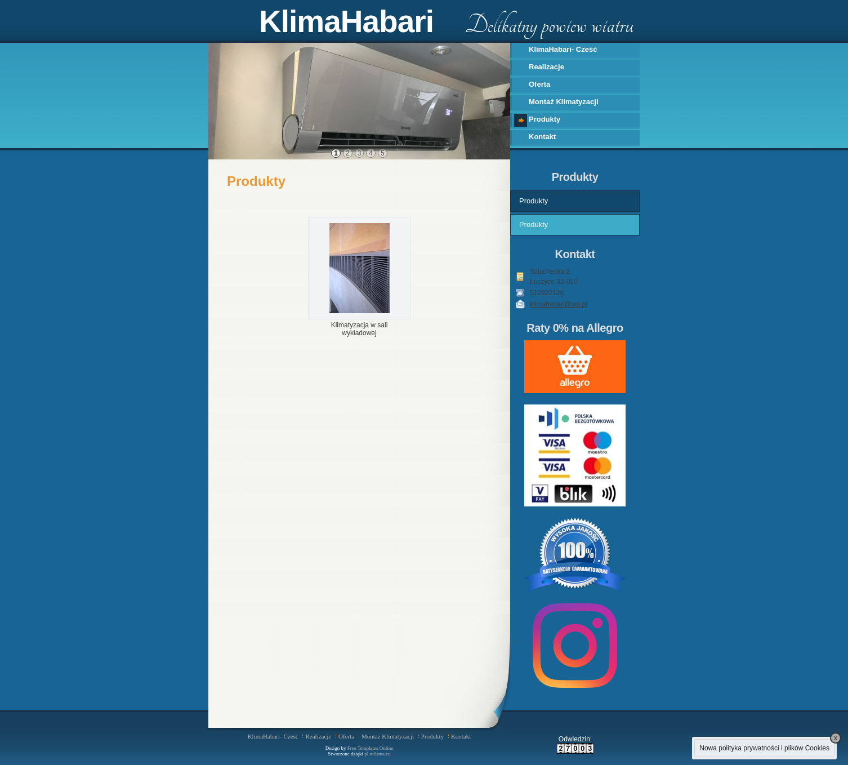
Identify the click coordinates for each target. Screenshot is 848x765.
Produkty (544, 119)
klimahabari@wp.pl (558, 304)
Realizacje (546, 67)
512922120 (547, 293)
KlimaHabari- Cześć (563, 49)
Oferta (539, 84)
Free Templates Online (370, 748)
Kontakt (542, 136)
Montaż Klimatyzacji (564, 101)
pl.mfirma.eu (377, 754)
